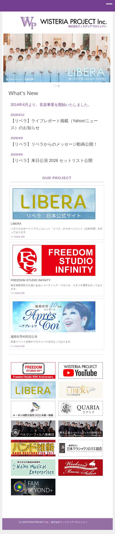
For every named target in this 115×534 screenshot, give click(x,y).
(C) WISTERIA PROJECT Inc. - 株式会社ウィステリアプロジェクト (53, 522)
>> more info (18, 236)
